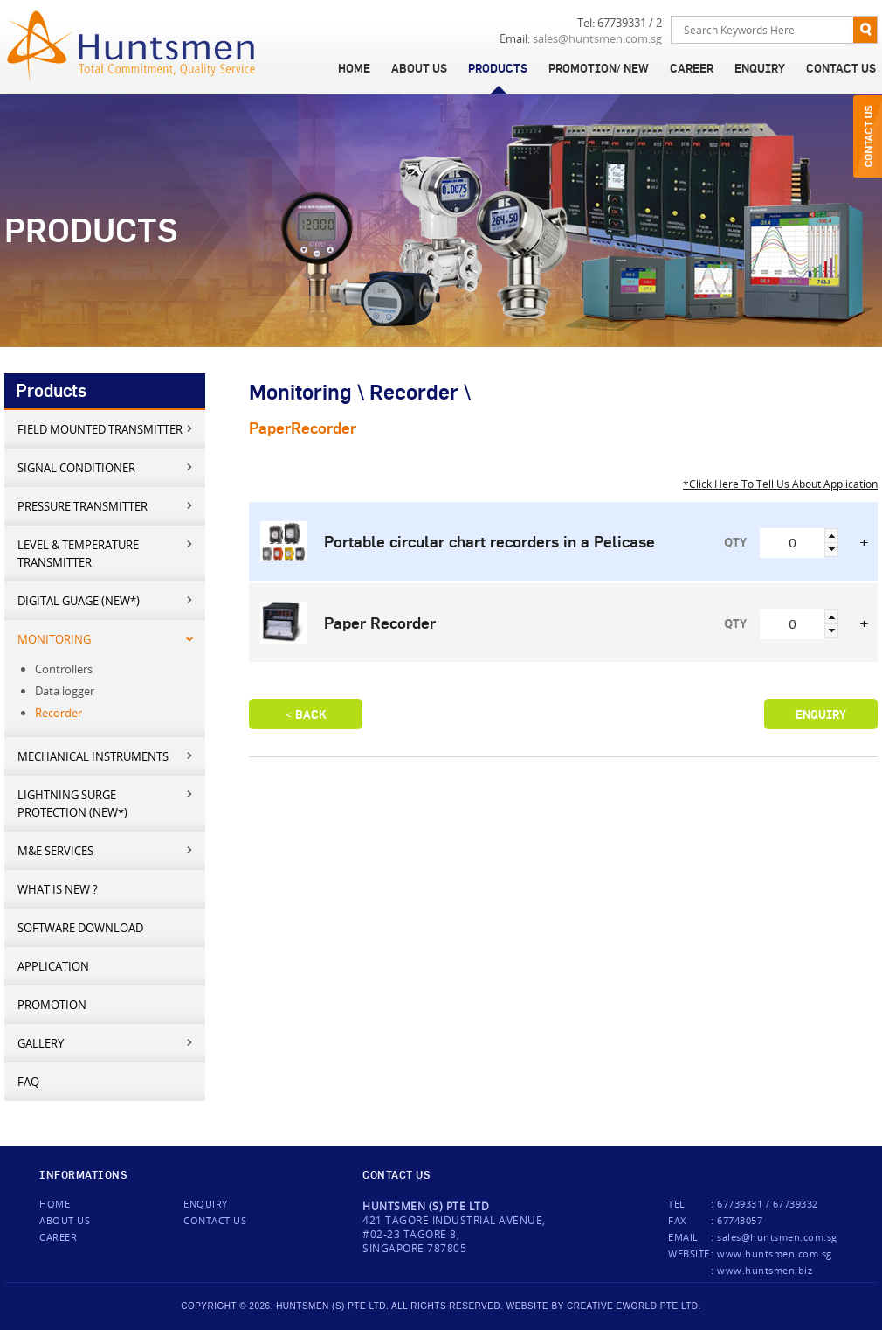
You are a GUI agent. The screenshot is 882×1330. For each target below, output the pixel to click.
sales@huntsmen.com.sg (597, 38)
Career (691, 68)
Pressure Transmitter (106, 506)
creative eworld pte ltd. (634, 1306)
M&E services (106, 850)
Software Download (80, 928)
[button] (831, 535)
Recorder (58, 713)
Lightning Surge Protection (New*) (106, 803)
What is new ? (57, 889)
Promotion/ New (598, 68)
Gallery (106, 1042)
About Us (419, 68)
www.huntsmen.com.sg (774, 1253)
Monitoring (106, 638)
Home (354, 68)
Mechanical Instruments (106, 756)
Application (53, 966)
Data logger (64, 691)
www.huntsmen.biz (764, 1270)
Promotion (51, 1005)
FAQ (28, 1082)
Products (497, 68)
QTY (735, 542)
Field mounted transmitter (106, 429)
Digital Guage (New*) (106, 600)
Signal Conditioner (106, 467)
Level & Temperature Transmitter (106, 553)
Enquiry (759, 68)
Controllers (64, 669)
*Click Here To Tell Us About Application (780, 484)
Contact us (214, 1220)
